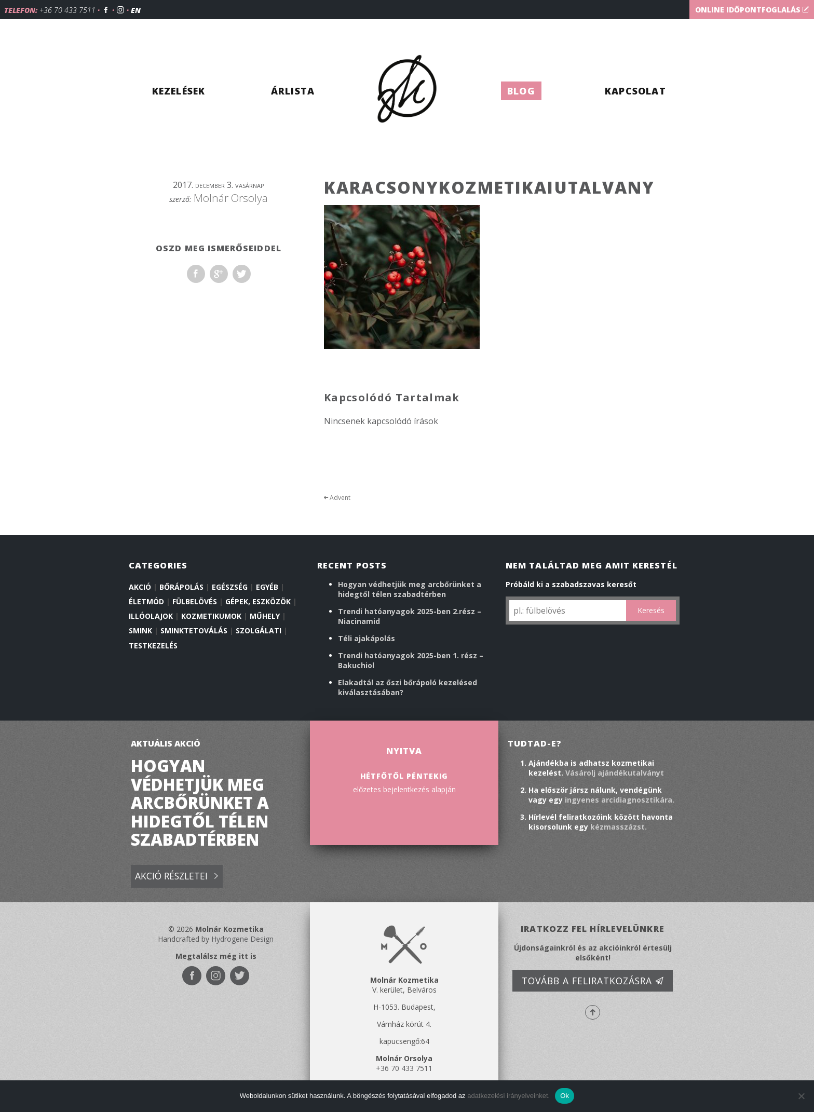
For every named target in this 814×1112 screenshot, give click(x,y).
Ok (564, 1096)
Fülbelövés (194, 601)
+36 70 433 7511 (67, 10)
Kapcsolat (635, 91)
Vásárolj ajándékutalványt (614, 773)
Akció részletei (176, 876)
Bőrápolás (181, 587)
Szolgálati (258, 630)
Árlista (293, 91)
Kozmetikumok (211, 616)
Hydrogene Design (242, 939)
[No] (801, 1096)
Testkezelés (153, 645)
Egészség (230, 587)
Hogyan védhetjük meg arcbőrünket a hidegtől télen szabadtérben (409, 589)
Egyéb (267, 587)
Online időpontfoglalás (752, 10)
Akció (140, 587)
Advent (337, 497)
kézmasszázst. (618, 827)
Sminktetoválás (193, 630)
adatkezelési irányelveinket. (508, 1096)
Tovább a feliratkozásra (593, 980)
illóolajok (151, 616)
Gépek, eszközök (258, 601)
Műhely (265, 616)
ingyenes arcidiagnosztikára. (619, 800)
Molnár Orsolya (231, 198)
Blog (521, 91)
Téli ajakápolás (366, 638)
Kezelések (179, 91)
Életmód (146, 601)
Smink (140, 630)
